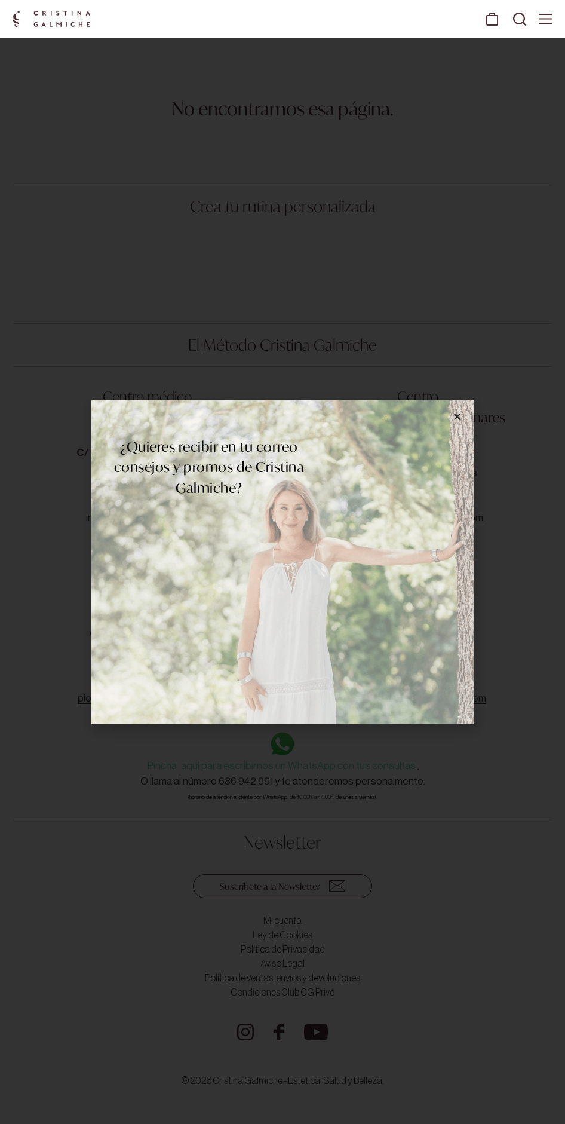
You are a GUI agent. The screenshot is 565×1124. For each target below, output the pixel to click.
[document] (282, 562)
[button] (457, 416)
